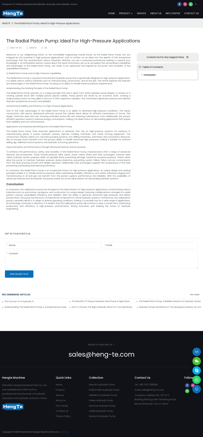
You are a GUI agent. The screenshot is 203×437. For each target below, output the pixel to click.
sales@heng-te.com (152, 389)
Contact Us (62, 411)
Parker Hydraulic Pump (101, 400)
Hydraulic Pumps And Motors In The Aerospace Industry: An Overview (170, 307)
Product (60, 389)
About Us (61, 400)
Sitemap (65, 432)
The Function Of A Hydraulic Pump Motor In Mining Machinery (19, 301)
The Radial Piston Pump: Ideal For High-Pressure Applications (47, 23)
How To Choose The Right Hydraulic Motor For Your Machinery (102, 307)
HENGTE (6, 23)
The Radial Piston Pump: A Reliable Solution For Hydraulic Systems (170, 301)
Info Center (194, 294)
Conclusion (150, 74)
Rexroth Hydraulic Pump (102, 384)
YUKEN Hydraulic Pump (101, 411)
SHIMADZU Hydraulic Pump (103, 395)
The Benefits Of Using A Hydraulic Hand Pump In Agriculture (101, 301)
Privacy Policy (63, 416)
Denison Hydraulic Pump (102, 416)
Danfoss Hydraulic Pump (102, 405)
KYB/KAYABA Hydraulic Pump (104, 389)
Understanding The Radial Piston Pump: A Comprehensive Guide (35, 307)
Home (59, 384)
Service (60, 395)
